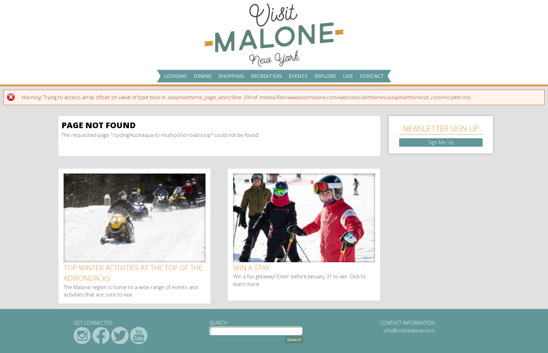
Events (298, 76)
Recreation (266, 76)
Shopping (231, 76)
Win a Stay (251, 267)
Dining (202, 76)
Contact (372, 76)
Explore (325, 76)
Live (348, 76)
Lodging (175, 76)
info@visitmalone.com (409, 330)
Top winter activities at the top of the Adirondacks (133, 273)
